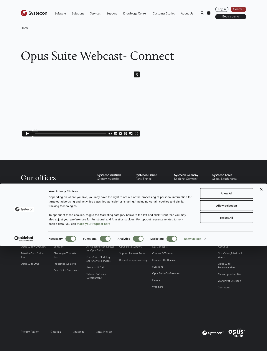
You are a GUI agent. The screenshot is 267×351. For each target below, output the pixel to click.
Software (60, 14)
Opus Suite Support (130, 247)
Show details (192, 343)
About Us (187, 14)
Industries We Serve (65, 264)
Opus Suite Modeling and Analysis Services (98, 259)
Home (25, 28)
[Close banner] (261, 294)
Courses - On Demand (164, 260)
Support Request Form (132, 253)
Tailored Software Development (96, 276)
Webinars (157, 287)
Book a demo (230, 16)
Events (156, 280)
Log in (222, 9)
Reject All (226, 322)
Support (112, 14)
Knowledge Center (135, 14)
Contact (238, 9)
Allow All (227, 298)
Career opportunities (229, 274)
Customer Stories (164, 14)
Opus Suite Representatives (227, 265)
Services (95, 14)
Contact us (224, 288)
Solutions (78, 14)
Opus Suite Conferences (166, 273)
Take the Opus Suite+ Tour (32, 255)
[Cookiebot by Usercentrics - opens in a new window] (24, 344)
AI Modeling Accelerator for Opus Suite (100, 248)
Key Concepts (160, 247)
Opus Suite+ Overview (33, 247)
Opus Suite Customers (66, 270)
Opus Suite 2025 (30, 264)
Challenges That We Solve (65, 255)
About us (223, 247)
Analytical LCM (95, 267)
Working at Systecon (229, 281)
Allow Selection (226, 310)
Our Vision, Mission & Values (230, 255)
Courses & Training (162, 253)
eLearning (157, 267)
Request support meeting (133, 260)
